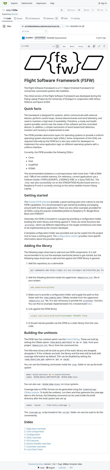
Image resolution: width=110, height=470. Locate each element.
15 (79, 10)
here (89, 303)
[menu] (40, 467)
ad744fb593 (40, 38)
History (80, 46)
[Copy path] (83, 26)
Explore (14, 3)
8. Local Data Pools (33, 449)
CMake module (31, 392)
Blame (72, 46)
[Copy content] (94, 46)
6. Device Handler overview (37, 443)
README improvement (56, 38)
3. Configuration (32, 434)
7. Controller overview (35, 446)
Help (52, 3)
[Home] (5, 3)
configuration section (67, 236)
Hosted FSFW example (39, 201)
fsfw (15, 10)
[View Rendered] (57, 46)
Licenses (62, 467)
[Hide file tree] (4, 26)
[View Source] (53, 46)
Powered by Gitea (35, 464)
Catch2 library (73, 339)
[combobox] (34, 31)
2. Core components (34, 431)
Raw (64, 46)
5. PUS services (31, 440)
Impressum (41, 3)
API (71, 467)
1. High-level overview (35, 428)
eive (8, 10)
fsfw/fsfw (14, 14)
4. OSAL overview (32, 437)
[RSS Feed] (62, 10)
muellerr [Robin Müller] (29, 37)
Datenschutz (27, 3)
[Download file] (89, 46)
